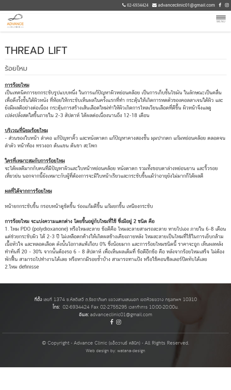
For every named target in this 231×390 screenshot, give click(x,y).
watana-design (131, 351)
